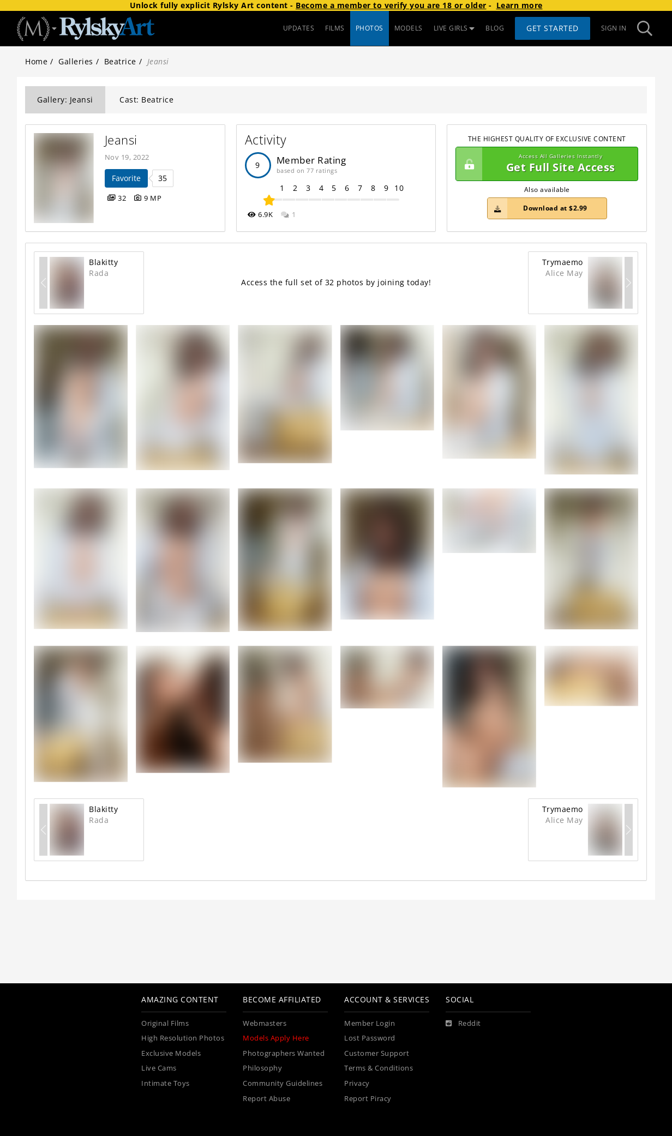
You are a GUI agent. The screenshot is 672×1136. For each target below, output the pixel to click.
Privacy (357, 1083)
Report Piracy (368, 1098)
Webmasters (264, 1023)
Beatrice (120, 61)
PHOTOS (369, 28)
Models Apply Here (276, 1038)
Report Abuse (266, 1098)
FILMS (335, 28)
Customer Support (376, 1053)
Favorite (126, 178)
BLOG (494, 28)
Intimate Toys (165, 1083)
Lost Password (369, 1038)
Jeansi (121, 139)
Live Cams (159, 1068)
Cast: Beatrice (146, 99)
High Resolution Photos (182, 1038)
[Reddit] (463, 1024)
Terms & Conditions (378, 1068)
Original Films (165, 1023)
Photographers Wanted (284, 1053)
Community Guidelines (282, 1083)
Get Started (552, 28)
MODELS (408, 28)
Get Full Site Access (544, 164)
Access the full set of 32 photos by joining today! (336, 282)
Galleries (75, 61)
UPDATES (299, 28)
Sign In (614, 28)
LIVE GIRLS (454, 28)
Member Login (369, 1023)
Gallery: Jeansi (65, 99)
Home (36, 61)
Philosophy (262, 1068)
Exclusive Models (171, 1053)
